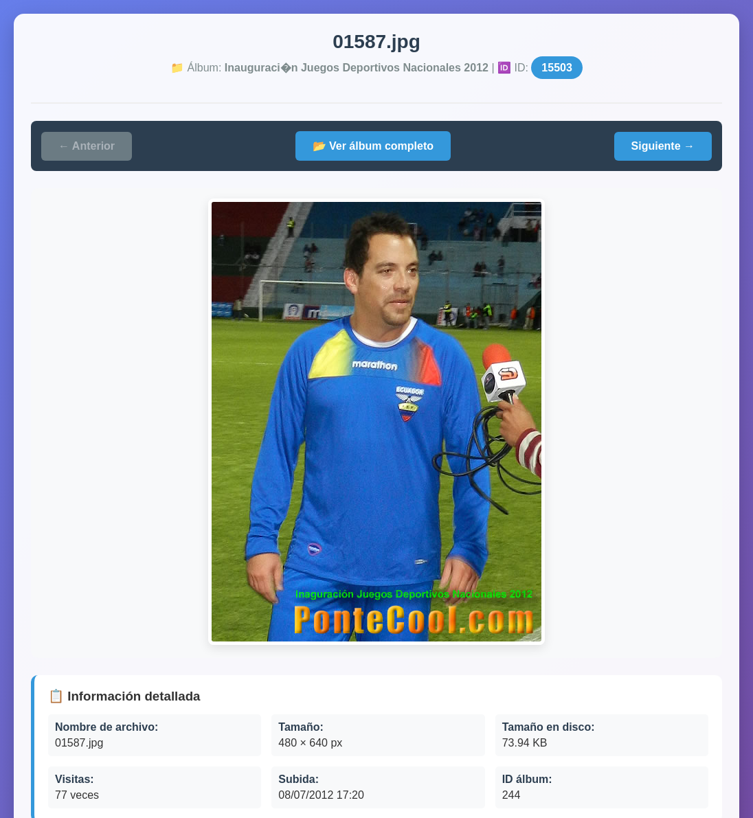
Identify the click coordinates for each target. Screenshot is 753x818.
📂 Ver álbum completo (373, 146)
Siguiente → (663, 146)
